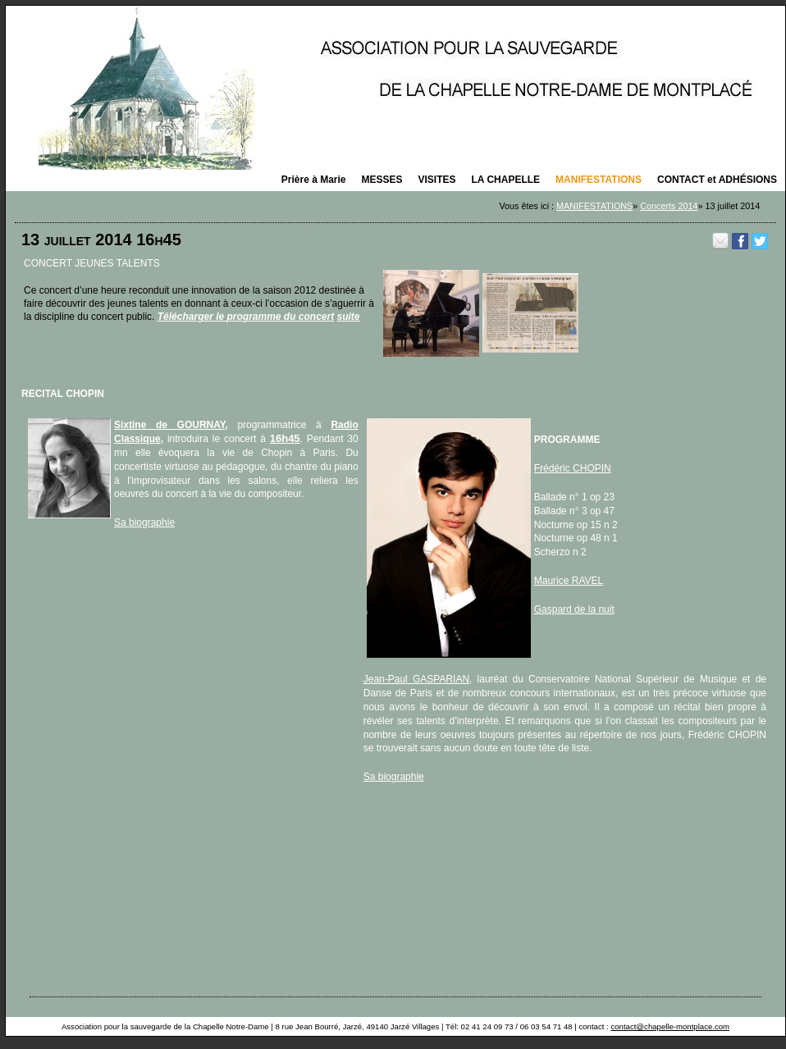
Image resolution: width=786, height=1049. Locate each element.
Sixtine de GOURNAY (169, 425)
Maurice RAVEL (568, 580)
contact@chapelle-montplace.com (669, 1026)
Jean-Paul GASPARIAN (416, 679)
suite (348, 316)
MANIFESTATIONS (594, 206)
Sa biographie (144, 522)
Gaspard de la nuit (574, 609)
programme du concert (280, 316)
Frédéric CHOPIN (572, 468)
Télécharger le (192, 316)
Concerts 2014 (668, 206)
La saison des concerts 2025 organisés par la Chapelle (395, 88)
